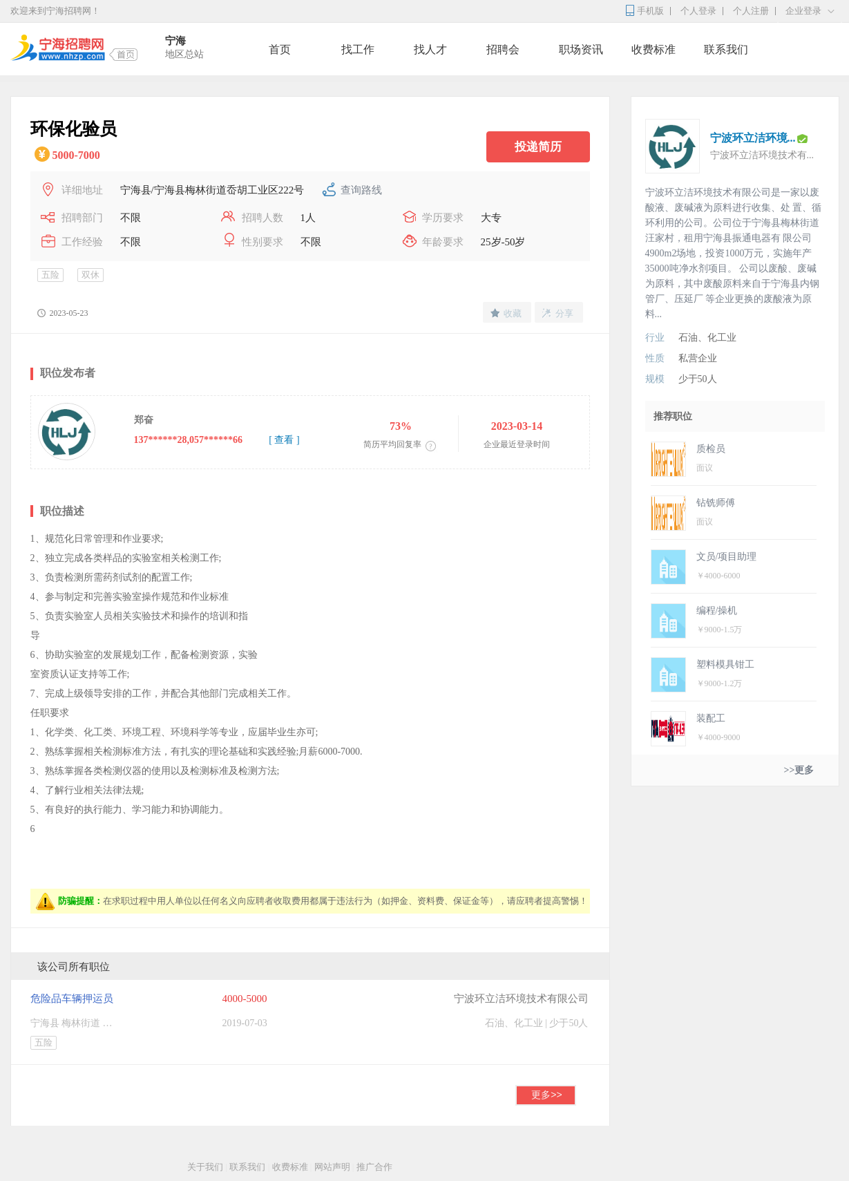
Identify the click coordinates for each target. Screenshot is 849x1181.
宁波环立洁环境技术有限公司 (521, 998)
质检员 (710, 449)
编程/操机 (717, 610)
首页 (280, 49)
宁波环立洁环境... (753, 138)
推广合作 (374, 1167)
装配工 (710, 718)
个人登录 (698, 11)
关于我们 (205, 1167)
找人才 (430, 49)
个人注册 (751, 11)
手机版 (650, 11)
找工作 (357, 49)
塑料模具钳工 (725, 664)
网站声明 (332, 1167)
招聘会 (502, 49)
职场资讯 (581, 49)
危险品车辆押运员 (71, 998)
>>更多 (799, 770)
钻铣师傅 (715, 503)
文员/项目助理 (726, 556)
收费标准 (653, 49)
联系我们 (726, 49)
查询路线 (361, 190)
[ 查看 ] (284, 440)
